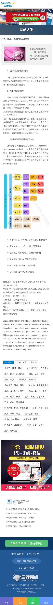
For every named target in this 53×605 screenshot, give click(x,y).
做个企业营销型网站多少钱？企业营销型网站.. (23, 509)
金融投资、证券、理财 (14, 385)
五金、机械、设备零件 (14, 402)
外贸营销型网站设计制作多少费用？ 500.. (21, 513)
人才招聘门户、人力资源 (37, 368)
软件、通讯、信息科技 (35, 396)
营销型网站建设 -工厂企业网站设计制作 (20, 522)
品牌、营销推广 (11, 431)
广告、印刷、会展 (12, 396)
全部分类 (8, 362)
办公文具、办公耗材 (28, 379)
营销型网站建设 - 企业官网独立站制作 (20, 518)
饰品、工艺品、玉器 (37, 391)
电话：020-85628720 (26, 561)
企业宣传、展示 (30, 419)
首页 (6, 601)
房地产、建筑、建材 (13, 368)
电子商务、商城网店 (13, 425)
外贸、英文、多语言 (36, 425)
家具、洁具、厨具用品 (14, 374)
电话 (20, 601)
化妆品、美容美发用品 (38, 385)
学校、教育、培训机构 (27, 362)
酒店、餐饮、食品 (12, 413)
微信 (33, 601)
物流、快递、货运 (37, 374)
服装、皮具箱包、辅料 (14, 391)
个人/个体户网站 (11, 419)
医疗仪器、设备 (32, 413)
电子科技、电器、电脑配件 (16, 408)
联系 (46, 601)
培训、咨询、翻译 (40, 408)
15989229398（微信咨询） (26, 543)
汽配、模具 (9, 379)
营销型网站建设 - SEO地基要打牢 (18, 526)
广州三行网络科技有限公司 (31, 589)
